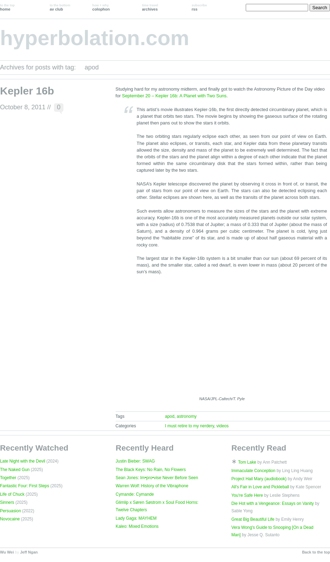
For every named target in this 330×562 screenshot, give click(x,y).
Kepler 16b (27, 91)
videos (222, 425)
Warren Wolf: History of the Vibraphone (152, 485)
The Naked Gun (15, 469)
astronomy (186, 416)
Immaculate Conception (253, 470)
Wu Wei (7, 552)
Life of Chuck (12, 494)
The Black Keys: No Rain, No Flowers (151, 469)
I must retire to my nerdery (189, 425)
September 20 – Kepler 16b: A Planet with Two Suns (174, 95)
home (7, 7)
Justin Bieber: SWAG (135, 461)
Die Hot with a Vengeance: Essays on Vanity (272, 503)
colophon (101, 7)
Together (8, 477)
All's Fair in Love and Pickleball (260, 486)
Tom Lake (247, 462)
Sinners (7, 502)
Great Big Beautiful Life (252, 519)
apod (170, 416)
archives (150, 7)
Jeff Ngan (29, 552)
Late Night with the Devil (22, 461)
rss (199, 7)
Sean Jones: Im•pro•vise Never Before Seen (157, 477)
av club (60, 7)
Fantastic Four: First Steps (24, 485)
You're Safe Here (247, 495)
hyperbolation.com (94, 38)
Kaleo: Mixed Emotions (137, 526)
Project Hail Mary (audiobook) (259, 478)
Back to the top (316, 552)
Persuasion (10, 510)
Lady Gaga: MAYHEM (136, 518)
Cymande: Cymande (135, 494)
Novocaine (10, 519)
